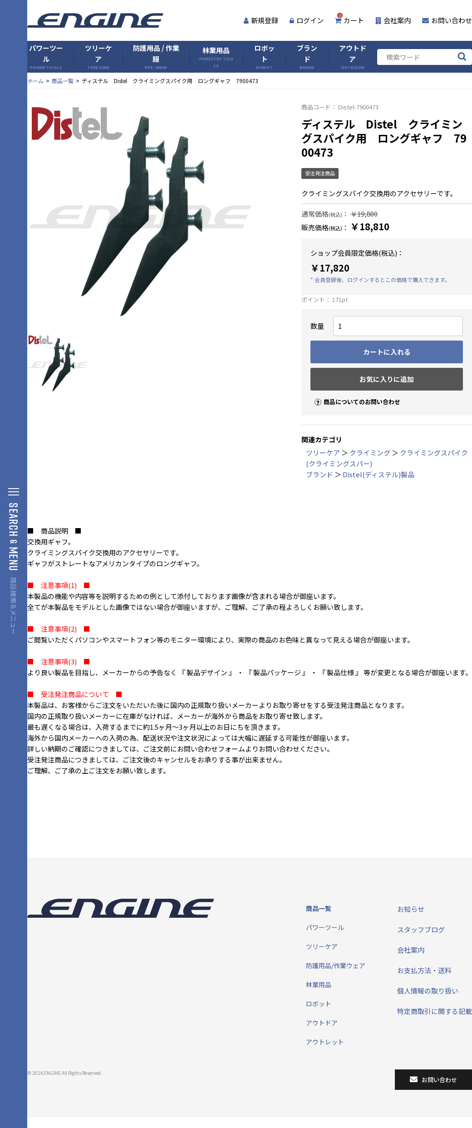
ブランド (307, 57)
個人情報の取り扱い (427, 990)
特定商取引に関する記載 (434, 1011)
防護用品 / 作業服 (156, 57)
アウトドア (352, 57)
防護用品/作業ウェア (335, 965)
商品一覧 (63, 80)
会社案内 (393, 20)
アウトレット (325, 1041)
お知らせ (410, 909)
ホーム (35, 80)
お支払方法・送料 (424, 970)
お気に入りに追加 (386, 379)
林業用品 (216, 57)
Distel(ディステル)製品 (378, 474)
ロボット (264, 57)
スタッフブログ (421, 929)
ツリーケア (98, 57)
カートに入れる (387, 351)
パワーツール (46, 57)
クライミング (369, 452)
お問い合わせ (447, 20)
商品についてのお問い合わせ (353, 394)
